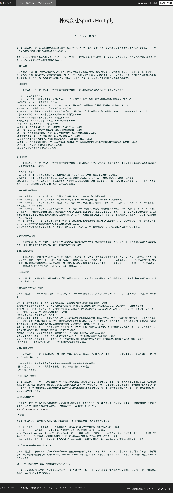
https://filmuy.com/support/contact (33, 408)
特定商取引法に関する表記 (41, 487)
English (153, 3)
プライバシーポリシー (8, 487)
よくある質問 (61, 487)
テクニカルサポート (77, 487)
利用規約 (24, 487)
